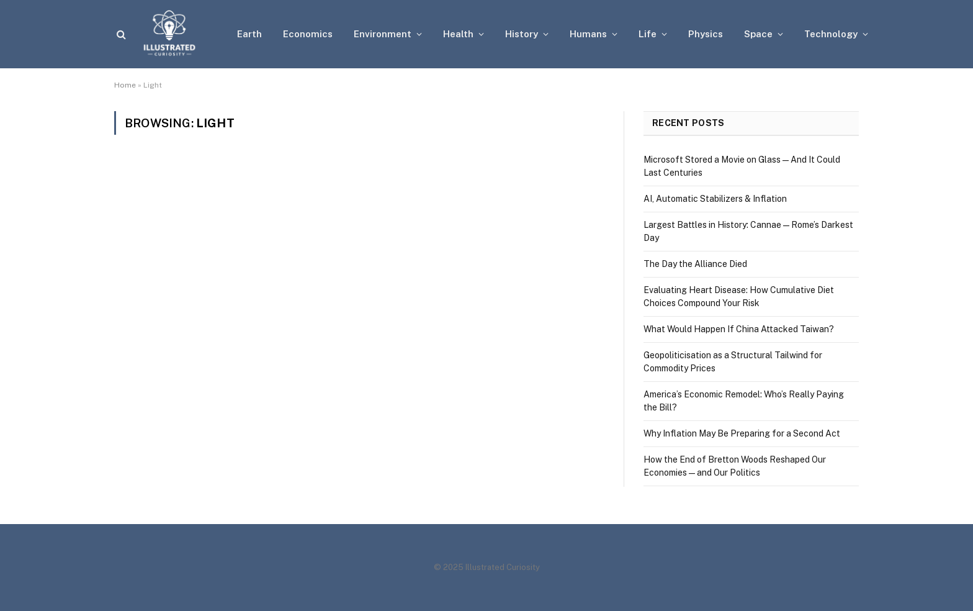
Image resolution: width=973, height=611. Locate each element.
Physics (705, 34)
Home (125, 85)
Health (458, 34)
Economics (308, 34)
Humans (588, 34)
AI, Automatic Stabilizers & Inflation (715, 199)
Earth (249, 34)
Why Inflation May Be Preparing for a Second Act (741, 433)
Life (648, 34)
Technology (831, 34)
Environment (382, 34)
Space (758, 34)
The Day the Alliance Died (695, 264)
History (521, 34)
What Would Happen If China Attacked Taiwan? (738, 329)
